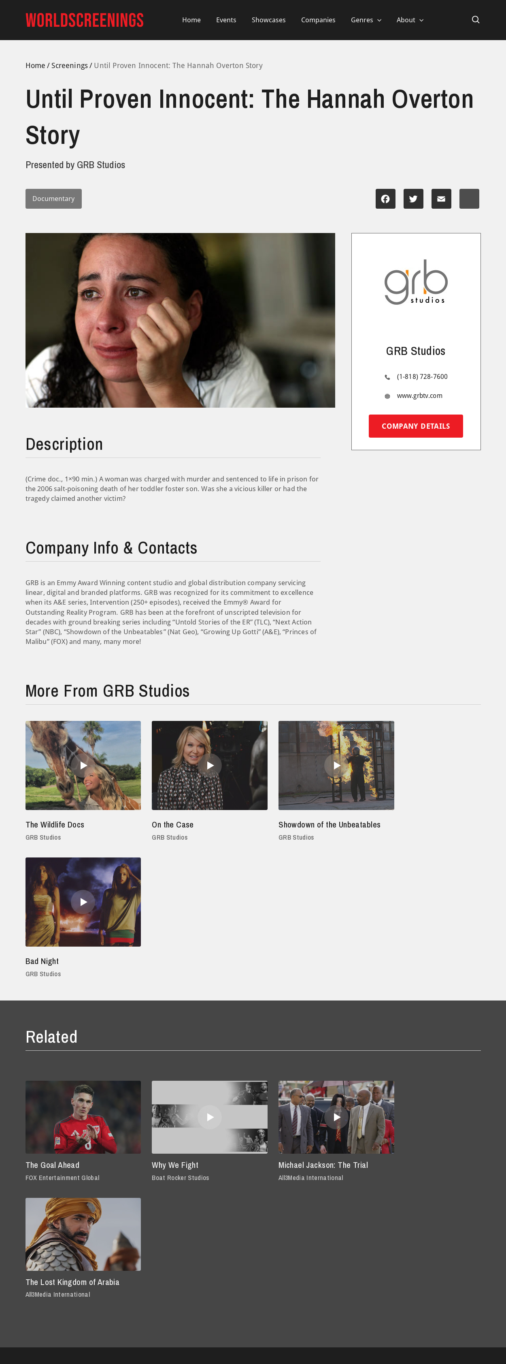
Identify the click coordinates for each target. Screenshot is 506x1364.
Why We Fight (167, 1041)
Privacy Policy (45, 1254)
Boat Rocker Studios (172, 1054)
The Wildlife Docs (58, 824)
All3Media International (293, 1054)
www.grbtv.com (419, 396)
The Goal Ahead (54, 1041)
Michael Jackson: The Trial (307, 1041)
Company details (416, 426)
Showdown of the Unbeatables (290, 830)
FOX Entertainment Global (63, 1054)
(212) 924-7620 (355, 1204)
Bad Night (393, 824)
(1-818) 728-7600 (422, 377)
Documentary (56, 199)
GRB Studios (44, 837)
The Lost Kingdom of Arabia (427, 1041)
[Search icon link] (476, 20)
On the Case (164, 824)
